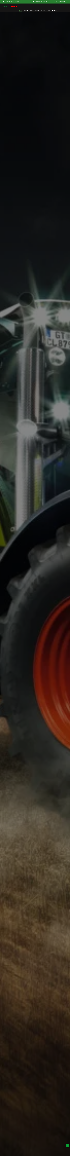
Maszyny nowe (28, 10)
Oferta (48, 10)
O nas (20, 10)
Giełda (37, 10)
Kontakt (54, 10)
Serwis (43, 10)
